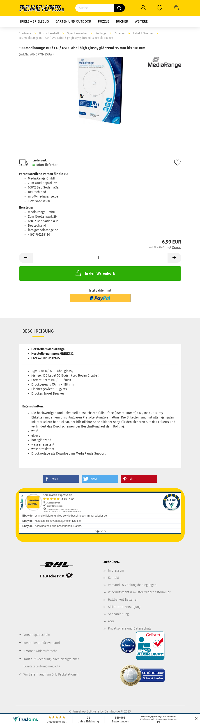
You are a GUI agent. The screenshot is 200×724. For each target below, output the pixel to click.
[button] (61, 479)
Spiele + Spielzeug (34, 21)
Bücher (122, 21)
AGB (111, 621)
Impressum (116, 570)
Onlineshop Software (84, 711)
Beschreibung (38, 331)
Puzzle (103, 21)
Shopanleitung (118, 614)
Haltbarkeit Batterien (123, 600)
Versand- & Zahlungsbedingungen (132, 585)
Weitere (141, 21)
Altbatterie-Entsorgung (124, 607)
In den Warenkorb (95, 273)
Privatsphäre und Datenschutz (129, 628)
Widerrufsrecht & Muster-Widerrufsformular (139, 592)
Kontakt (113, 578)
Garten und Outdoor (73, 21)
